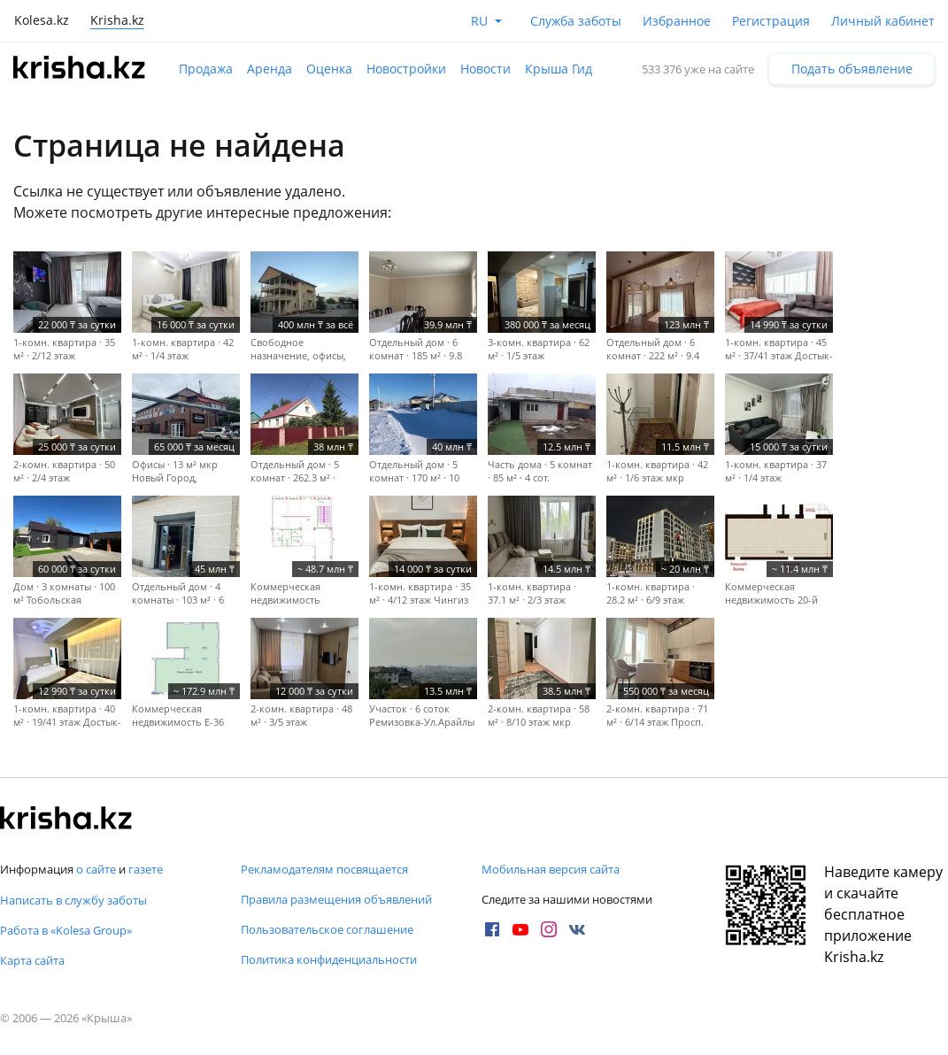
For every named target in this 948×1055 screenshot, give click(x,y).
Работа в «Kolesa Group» (66, 930)
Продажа (206, 68)
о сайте (96, 869)
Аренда (269, 68)
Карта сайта (32, 960)
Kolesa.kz (41, 20)
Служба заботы (575, 20)
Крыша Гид (558, 68)
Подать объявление (852, 68)
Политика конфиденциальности (329, 959)
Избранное (677, 20)
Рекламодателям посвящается (324, 869)
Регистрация (771, 20)
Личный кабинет (883, 20)
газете (145, 869)
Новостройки (406, 68)
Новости (485, 68)
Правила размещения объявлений (336, 899)
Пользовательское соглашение (327, 929)
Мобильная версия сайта (551, 869)
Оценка (329, 68)
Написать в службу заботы (73, 900)
